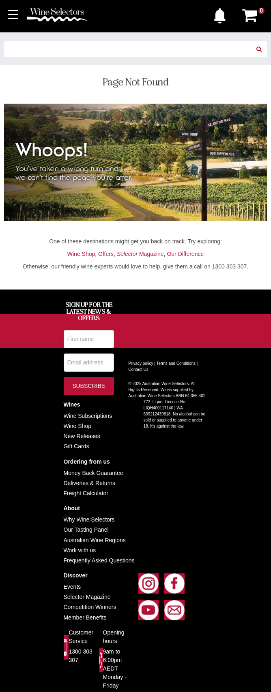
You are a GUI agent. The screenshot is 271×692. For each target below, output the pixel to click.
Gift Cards (76, 446)
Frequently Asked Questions (99, 560)
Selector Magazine (87, 597)
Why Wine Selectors (89, 519)
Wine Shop (81, 254)
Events (72, 586)
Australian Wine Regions (95, 540)
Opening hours (114, 636)
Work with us (80, 550)
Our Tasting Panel (86, 529)
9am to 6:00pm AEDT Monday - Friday (115, 668)
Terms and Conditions (176, 363)
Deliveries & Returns (90, 483)
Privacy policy (140, 363)
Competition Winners (90, 607)
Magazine (140, 254)
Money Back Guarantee (93, 473)
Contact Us (138, 369)
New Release (80, 436)
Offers (106, 254)
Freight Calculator (86, 493)
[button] (222, 14)
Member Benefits (85, 617)
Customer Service (81, 636)
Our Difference (185, 254)
